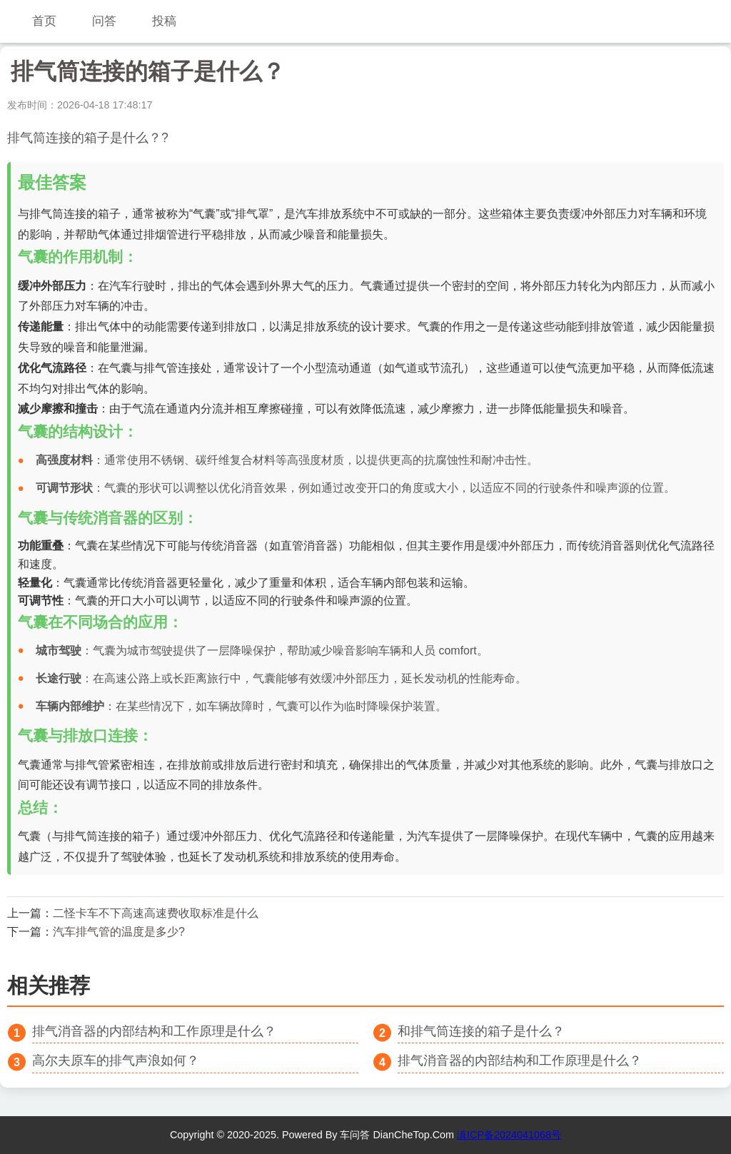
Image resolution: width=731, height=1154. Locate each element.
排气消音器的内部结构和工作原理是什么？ (154, 1031)
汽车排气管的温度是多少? (119, 932)
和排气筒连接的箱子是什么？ (481, 1031)
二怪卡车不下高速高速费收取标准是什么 (155, 913)
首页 (44, 21)
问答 (104, 21)
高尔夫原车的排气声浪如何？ (115, 1060)
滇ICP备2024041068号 (509, 1134)
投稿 (164, 21)
